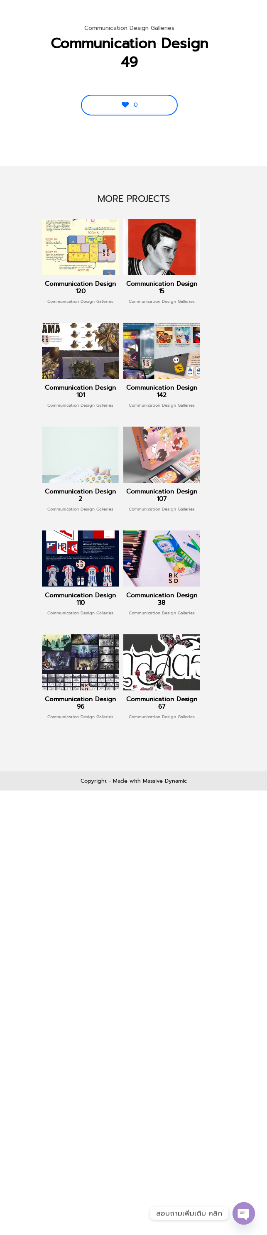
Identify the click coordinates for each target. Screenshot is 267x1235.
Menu (242, 16)
